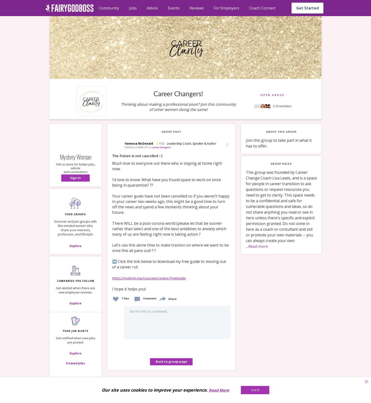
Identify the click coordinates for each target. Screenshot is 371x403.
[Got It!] (255, 390)
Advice (152, 8)
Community (109, 8)
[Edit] (227, 145)
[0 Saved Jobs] (75, 363)
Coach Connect (262, 8)
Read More (219, 390)
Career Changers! (161, 147)
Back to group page (171, 361)
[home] (69, 8)
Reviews (197, 8)
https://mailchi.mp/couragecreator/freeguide (149, 278)
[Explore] (75, 245)
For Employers (226, 8)
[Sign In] (75, 178)
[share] (162, 298)
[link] (171, 222)
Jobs (133, 8)
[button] (75, 178)
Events (174, 8)
